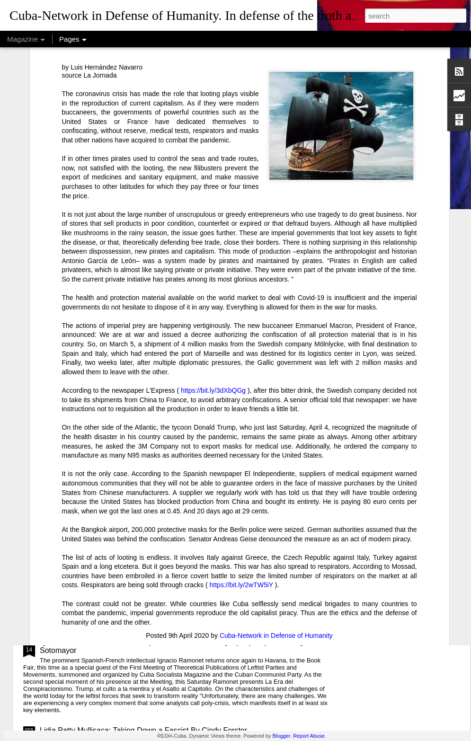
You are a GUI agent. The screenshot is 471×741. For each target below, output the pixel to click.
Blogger (281, 736)
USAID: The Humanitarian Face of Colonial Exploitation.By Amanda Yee (160, 562)
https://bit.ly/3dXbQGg (213, 282)
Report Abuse (309, 736)
